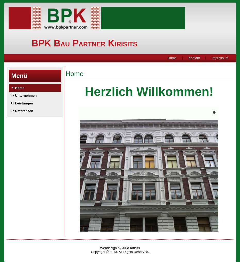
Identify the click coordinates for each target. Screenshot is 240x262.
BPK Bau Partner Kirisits (84, 43)
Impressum (220, 58)
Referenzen (24, 111)
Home (172, 58)
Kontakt (194, 58)
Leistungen (24, 103)
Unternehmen (26, 95)
